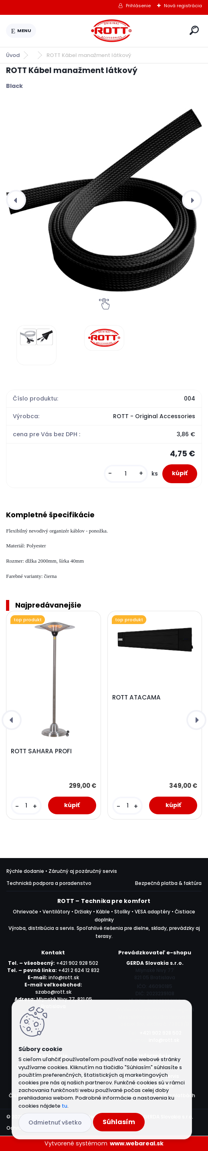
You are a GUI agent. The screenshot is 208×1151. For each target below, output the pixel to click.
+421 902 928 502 (77, 963)
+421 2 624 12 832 (78, 970)
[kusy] (126, 474)
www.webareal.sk (137, 1143)
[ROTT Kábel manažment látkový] (104, 200)
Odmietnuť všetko (55, 1122)
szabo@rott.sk (53, 991)
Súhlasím (119, 1122)
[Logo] (111, 31)
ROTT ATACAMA (136, 697)
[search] (194, 30)
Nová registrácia (183, 5)
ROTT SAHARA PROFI (41, 751)
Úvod (13, 55)
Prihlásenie (138, 5)
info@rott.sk (63, 977)
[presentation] (16, 200)
